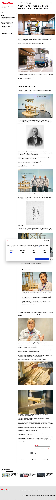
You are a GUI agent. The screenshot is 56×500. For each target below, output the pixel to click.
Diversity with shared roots (7, 31)
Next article (23, 459)
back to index (33, 459)
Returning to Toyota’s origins (7, 27)
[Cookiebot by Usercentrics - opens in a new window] (45, 240)
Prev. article (44, 459)
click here (39, 246)
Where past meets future (8, 33)
